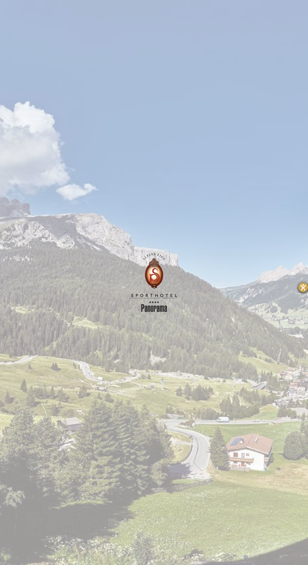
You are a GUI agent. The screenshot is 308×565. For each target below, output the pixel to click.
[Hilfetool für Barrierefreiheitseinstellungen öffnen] (303, 287)
